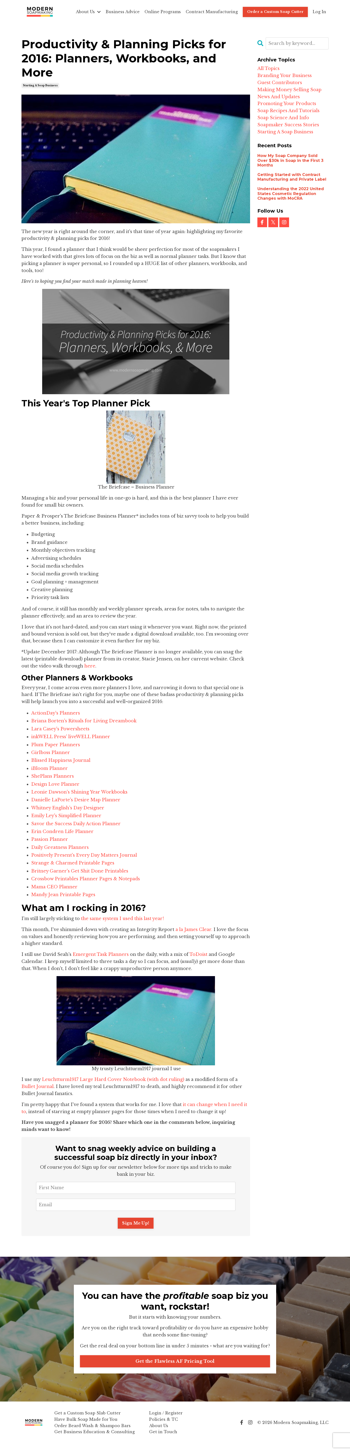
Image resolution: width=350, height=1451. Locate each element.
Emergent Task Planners (101, 954)
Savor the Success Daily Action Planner (76, 823)
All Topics (268, 68)
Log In (319, 11)
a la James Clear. (193, 929)
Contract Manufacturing (212, 11)
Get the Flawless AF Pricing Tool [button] (175, 1368)
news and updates (278, 96)
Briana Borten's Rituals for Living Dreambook (83, 721)
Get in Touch (163, 1439)
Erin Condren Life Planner (63, 831)
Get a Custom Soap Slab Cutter (87, 1420)
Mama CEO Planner (54, 887)
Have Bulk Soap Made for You (85, 1426)
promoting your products (286, 103)
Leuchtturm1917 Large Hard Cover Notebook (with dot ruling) (113, 1079)
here (89, 666)
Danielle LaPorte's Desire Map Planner (75, 800)
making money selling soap (289, 89)
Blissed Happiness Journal (60, 760)
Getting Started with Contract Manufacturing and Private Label (291, 177)
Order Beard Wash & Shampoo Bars (92, 1432)
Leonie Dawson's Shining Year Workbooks (80, 792)
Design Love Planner (55, 784)
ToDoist (199, 954)
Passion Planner (49, 839)
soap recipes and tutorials (288, 110)
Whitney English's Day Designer (67, 808)
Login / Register (166, 1420)
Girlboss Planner (50, 752)
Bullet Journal (37, 1086)
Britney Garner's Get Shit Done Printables (79, 871)
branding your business (284, 75)
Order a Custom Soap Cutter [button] (275, 12)
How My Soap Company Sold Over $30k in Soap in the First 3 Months (290, 160)
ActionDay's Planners (55, 713)
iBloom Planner (49, 768)
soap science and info (283, 117)
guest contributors (279, 82)
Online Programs (163, 11)
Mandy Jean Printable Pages (63, 894)
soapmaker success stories (288, 124)
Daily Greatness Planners (60, 847)
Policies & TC (163, 1426)
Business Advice (123, 11)
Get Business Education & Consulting (94, 1439)
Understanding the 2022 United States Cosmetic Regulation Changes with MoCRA (290, 193)
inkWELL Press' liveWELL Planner (70, 736)
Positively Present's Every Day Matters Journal (84, 855)
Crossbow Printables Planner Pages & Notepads (85, 879)
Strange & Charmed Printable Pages (72, 863)
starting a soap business (40, 85)
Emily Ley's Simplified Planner (66, 815)
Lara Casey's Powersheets (60, 729)
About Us (88, 11)
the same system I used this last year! (122, 918)
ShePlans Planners (52, 776)
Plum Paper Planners (55, 744)
